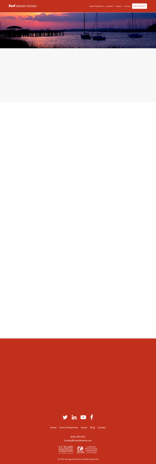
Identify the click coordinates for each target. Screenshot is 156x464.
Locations (110, 6)
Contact (127, 6)
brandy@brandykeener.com (78, 440)
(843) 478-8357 (78, 436)
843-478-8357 (139, 6)
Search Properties (96, 6)
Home (53, 427)
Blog (92, 427)
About (119, 6)
